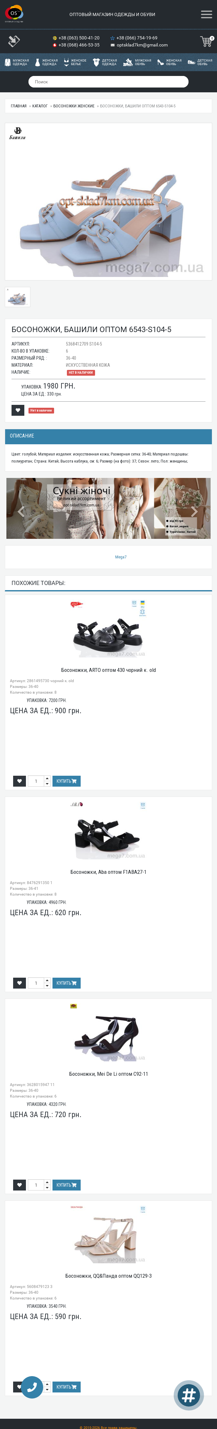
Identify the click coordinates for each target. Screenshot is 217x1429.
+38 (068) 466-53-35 (79, 44)
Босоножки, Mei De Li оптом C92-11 (108, 1074)
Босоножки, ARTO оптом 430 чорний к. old (108, 670)
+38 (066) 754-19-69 (137, 37)
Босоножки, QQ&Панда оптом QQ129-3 (108, 1276)
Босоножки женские (73, 106)
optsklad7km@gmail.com (142, 44)
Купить (66, 781)
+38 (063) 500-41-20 (79, 37)
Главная (19, 106)
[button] (21, 508)
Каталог (40, 106)
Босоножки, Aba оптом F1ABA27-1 (108, 872)
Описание (22, 436)
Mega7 (120, 557)
